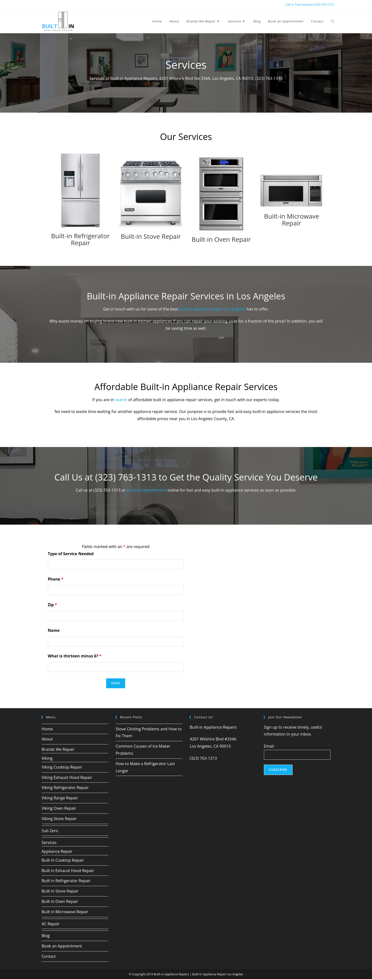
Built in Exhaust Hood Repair (68, 870)
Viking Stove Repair (59, 818)
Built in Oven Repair (60, 901)
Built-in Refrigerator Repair (80, 239)
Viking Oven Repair (59, 807)
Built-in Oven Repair (221, 239)
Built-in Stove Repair (150, 236)
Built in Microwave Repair (65, 911)
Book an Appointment (62, 945)
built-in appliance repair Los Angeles (212, 308)
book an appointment (146, 489)
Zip (52, 604)
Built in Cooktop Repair (63, 859)
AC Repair (50, 923)
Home (47, 728)
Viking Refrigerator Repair (65, 787)
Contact (49, 956)
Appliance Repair (57, 851)
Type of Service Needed (71, 553)
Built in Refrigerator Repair (66, 880)
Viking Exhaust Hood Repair (67, 777)
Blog (46, 935)
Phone (55, 579)
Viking (47, 757)
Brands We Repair (58, 749)
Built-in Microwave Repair (291, 219)
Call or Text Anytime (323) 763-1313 (309, 4)
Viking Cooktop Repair (62, 766)
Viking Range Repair (60, 797)
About (47, 738)
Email (270, 745)
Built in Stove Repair (60, 890)
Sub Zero (50, 830)
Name (54, 630)
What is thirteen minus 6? (74, 655)
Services (49, 842)
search (121, 399)
